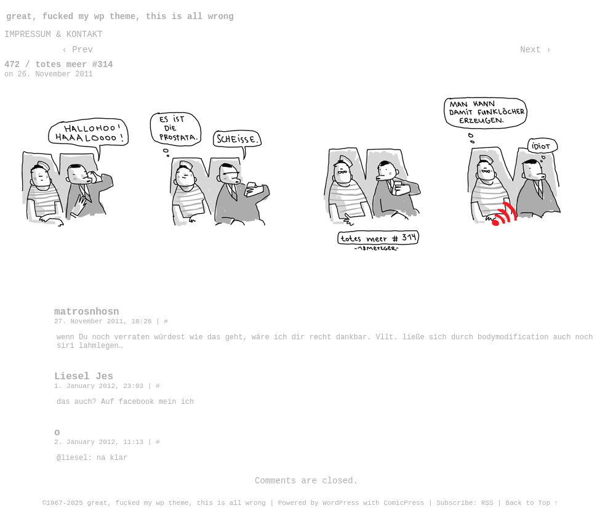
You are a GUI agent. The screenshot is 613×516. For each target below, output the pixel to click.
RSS (487, 503)
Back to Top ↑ (531, 503)
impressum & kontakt (53, 34)
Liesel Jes (83, 376)
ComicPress (403, 503)
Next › (535, 50)
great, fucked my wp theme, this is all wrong (120, 17)
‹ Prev (77, 50)
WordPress (341, 503)
